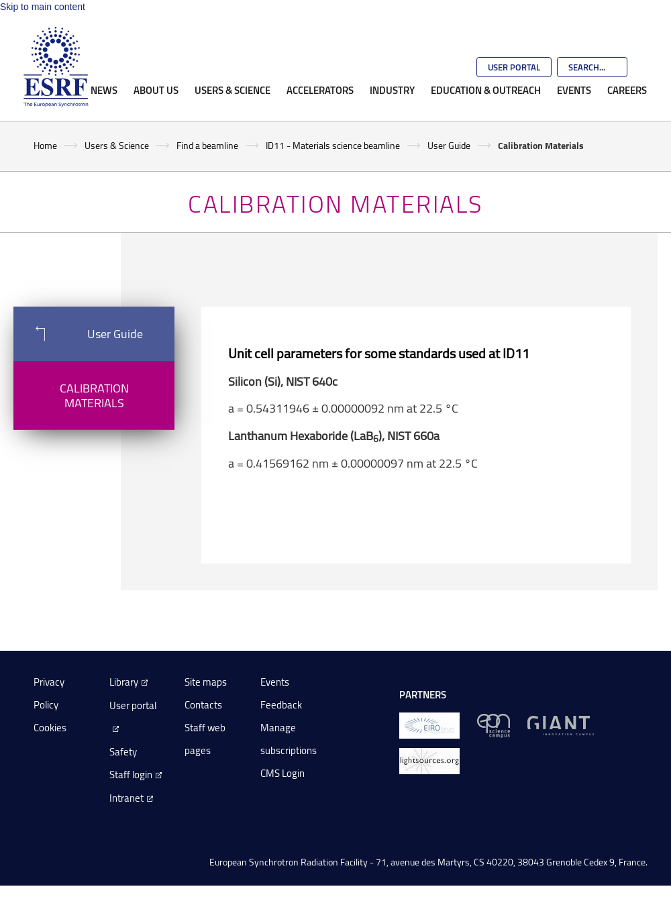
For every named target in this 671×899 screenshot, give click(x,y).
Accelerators (320, 90)
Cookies (50, 728)
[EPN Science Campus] (493, 724)
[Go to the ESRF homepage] (55, 67)
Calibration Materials (94, 395)
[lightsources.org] (429, 760)
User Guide (448, 145)
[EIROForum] (429, 724)
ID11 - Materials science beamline (333, 145)
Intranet (126, 798)
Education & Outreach (486, 90)
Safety (123, 752)
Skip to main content (42, 6)
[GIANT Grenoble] (560, 724)
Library (123, 682)
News (104, 90)
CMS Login (282, 773)
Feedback (281, 705)
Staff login (130, 775)
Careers (627, 90)
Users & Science (232, 90)
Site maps (206, 682)
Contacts (203, 705)
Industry (392, 90)
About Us (156, 90)
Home (45, 145)
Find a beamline (207, 145)
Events (574, 90)
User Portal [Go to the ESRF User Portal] (514, 67)
